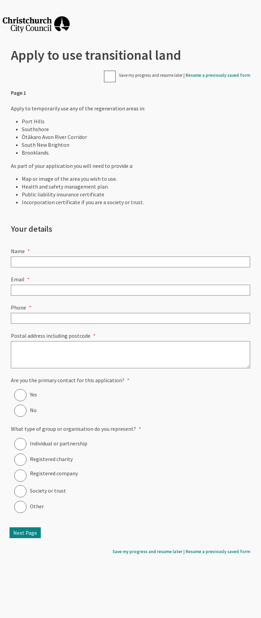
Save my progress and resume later (150, 75)
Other (37, 506)
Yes (33, 394)
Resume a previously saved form (218, 75)
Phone (18, 307)
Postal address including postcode (50, 335)
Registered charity (51, 459)
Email (17, 279)
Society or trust (48, 490)
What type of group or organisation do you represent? (73, 428)
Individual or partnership (58, 443)
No (33, 410)
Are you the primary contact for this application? (67, 380)
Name (18, 251)
